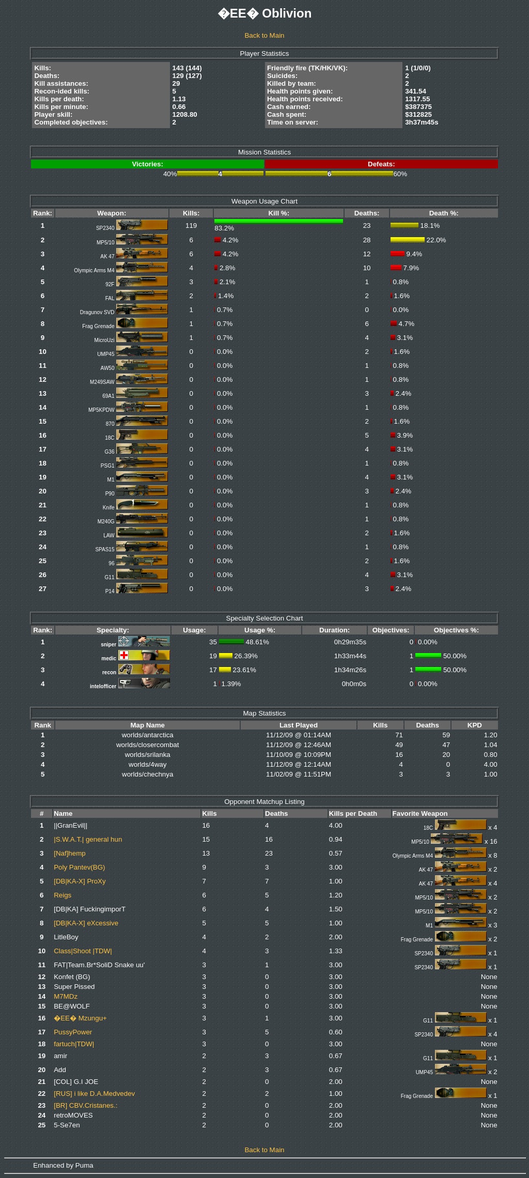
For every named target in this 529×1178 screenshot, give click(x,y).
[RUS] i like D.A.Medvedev (94, 1093)
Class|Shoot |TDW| (83, 951)
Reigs (62, 895)
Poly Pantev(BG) (79, 867)
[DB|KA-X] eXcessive (86, 923)
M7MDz (65, 996)
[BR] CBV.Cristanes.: (85, 1105)
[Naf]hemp (70, 853)
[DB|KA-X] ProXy (80, 881)
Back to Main (264, 35)
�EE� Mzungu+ (80, 1018)
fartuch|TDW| (74, 1044)
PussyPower (73, 1032)
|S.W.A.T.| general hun (88, 839)
